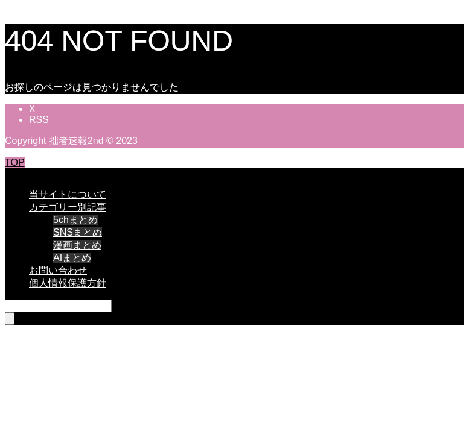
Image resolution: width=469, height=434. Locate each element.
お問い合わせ (58, 270)
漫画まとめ (77, 245)
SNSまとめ (77, 232)
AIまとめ (72, 258)
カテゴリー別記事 (67, 207)
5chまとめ (75, 220)
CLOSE (21, 173)
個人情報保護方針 (67, 283)
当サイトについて (67, 194)
